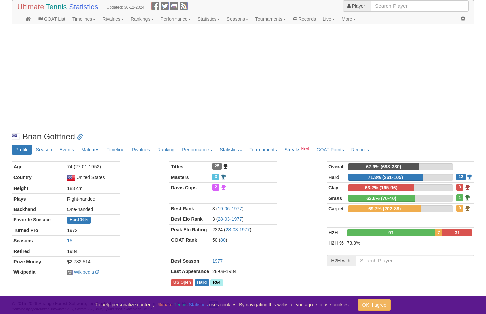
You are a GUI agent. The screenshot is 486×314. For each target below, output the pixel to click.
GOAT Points (330, 149)
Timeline (115, 149)
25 (217, 166)
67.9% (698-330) (383, 166)
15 (70, 240)
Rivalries (113, 19)
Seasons (237, 19)
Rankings (142, 19)
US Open (182, 282)
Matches (90, 149)
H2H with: (341, 260)
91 (391, 232)
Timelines (84, 19)
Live (329, 19)
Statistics (209, 19)
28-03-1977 (230, 219)
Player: (357, 6)
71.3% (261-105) (385, 177)
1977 (217, 261)
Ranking (165, 149)
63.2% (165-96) (381, 187)
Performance (175, 19)
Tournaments (270, 19)
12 (461, 176)
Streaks (296, 149)
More (349, 19)
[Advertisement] (214, 78)
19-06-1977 (230, 208)
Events (66, 149)
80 (223, 240)
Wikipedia (84, 272)
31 (457, 232)
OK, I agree (374, 305)
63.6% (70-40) (381, 198)
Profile (22, 149)
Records (304, 19)
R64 (216, 282)
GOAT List (51, 19)
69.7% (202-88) (384, 208)
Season (44, 149)
